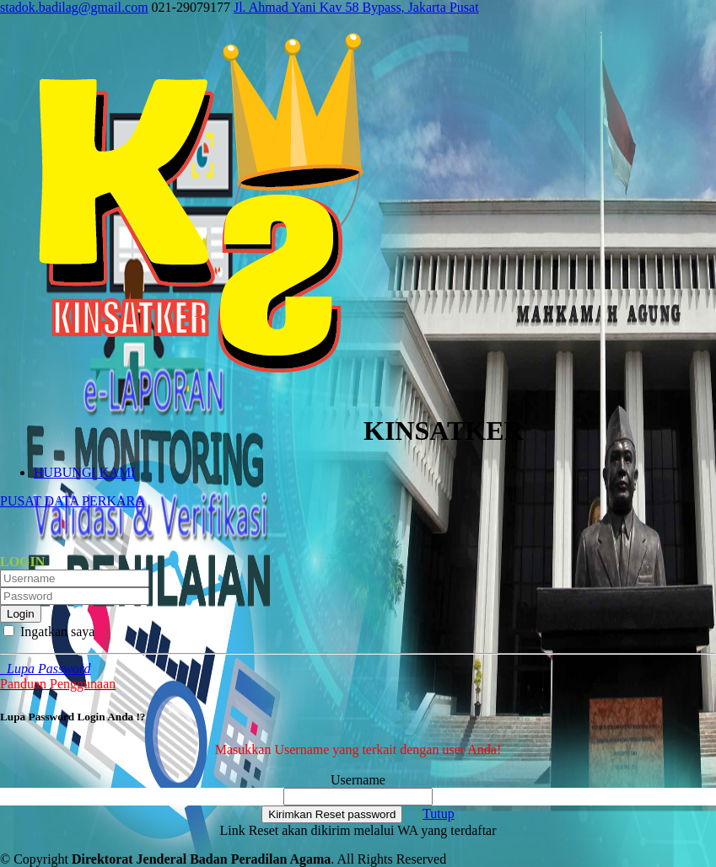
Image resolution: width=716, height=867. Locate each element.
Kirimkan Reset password (332, 814)
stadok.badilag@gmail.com (74, 7)
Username (358, 780)
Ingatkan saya (48, 631)
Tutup (439, 813)
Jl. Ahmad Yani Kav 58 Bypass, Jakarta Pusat (356, 7)
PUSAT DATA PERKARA (72, 501)
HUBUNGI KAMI (84, 472)
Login (21, 613)
